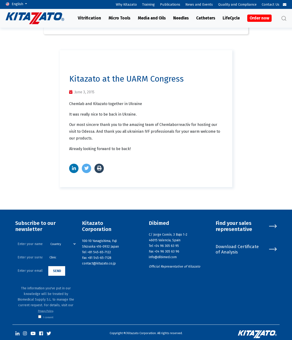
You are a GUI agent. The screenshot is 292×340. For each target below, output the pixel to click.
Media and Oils (152, 18)
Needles (181, 18)
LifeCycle (231, 18)
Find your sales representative (246, 226)
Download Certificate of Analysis (246, 249)
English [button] (18, 4)
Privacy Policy (45, 311)
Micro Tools (119, 18)
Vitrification (89, 18)
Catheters (205, 18)
